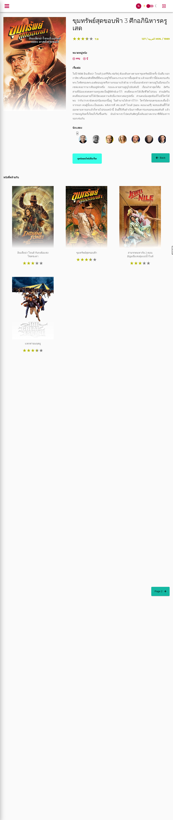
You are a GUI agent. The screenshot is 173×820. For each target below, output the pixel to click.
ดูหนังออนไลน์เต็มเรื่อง (87, 158)
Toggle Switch (148, 6)
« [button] (77, 133)
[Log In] (163, 6)
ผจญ (76, 58)
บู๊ (85, 58)
